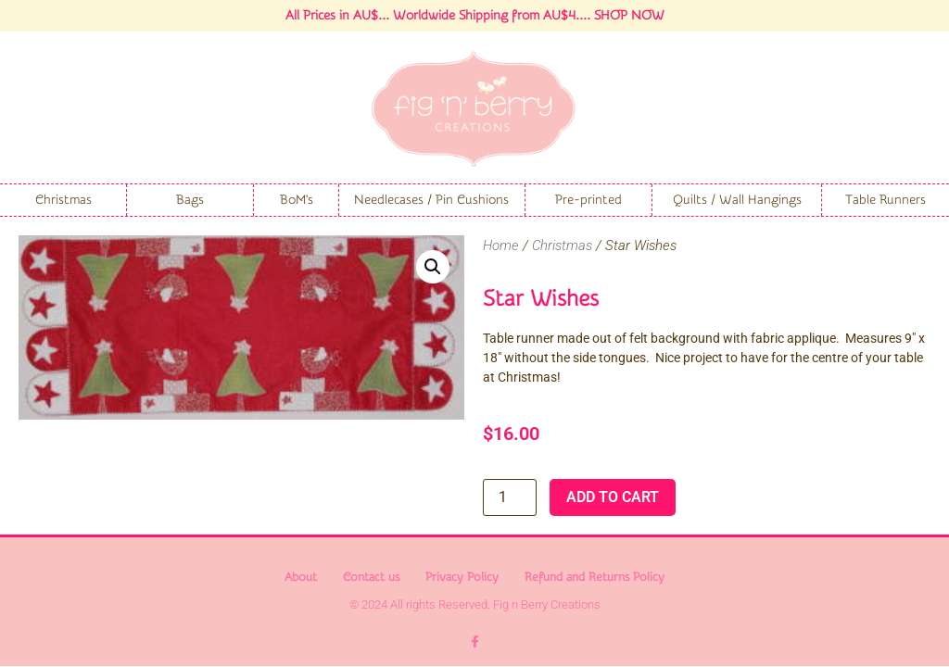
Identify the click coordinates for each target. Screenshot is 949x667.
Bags (190, 200)
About (301, 577)
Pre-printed (588, 200)
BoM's (296, 200)
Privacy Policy (462, 577)
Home (501, 245)
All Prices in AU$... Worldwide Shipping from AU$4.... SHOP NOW (474, 15)
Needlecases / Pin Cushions (431, 200)
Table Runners (885, 200)
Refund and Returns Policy (594, 577)
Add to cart (612, 497)
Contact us (371, 577)
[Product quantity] (510, 497)
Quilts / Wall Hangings (737, 200)
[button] (432, 266)
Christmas (63, 200)
